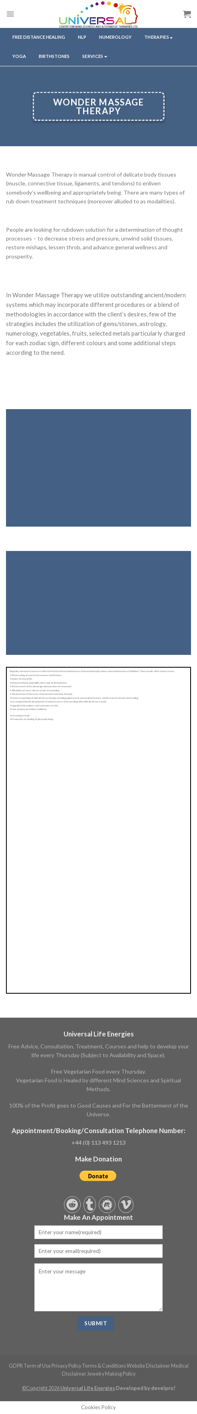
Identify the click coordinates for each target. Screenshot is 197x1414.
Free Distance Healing (38, 37)
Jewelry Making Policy (111, 1374)
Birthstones (54, 56)
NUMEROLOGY (115, 37)
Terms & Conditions (104, 1366)
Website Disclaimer (148, 1366)
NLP (82, 37)
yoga (19, 56)
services (94, 56)
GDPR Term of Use (30, 1366)
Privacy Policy (66, 1366)
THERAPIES (158, 37)
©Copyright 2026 (68, 1388)
